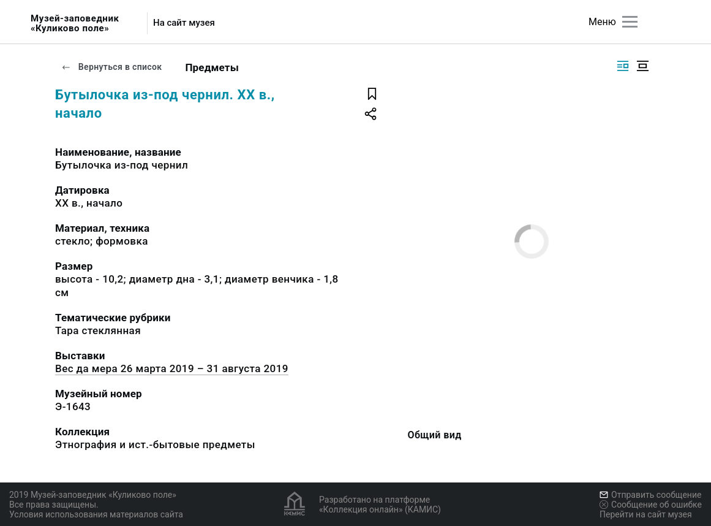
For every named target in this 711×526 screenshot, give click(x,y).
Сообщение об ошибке (651, 504)
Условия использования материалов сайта (96, 514)
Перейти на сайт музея (646, 514)
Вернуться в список (111, 67)
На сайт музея (184, 23)
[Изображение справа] (623, 66)
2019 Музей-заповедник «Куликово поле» (92, 495)
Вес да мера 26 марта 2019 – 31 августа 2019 (171, 368)
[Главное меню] (630, 22)
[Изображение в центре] (642, 66)
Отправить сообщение (650, 495)
